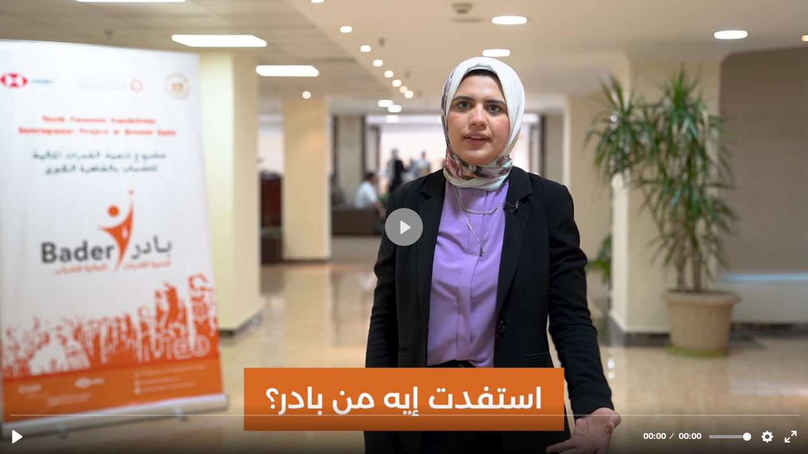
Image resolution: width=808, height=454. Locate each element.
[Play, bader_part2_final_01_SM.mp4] (17, 437)
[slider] (405, 415)
